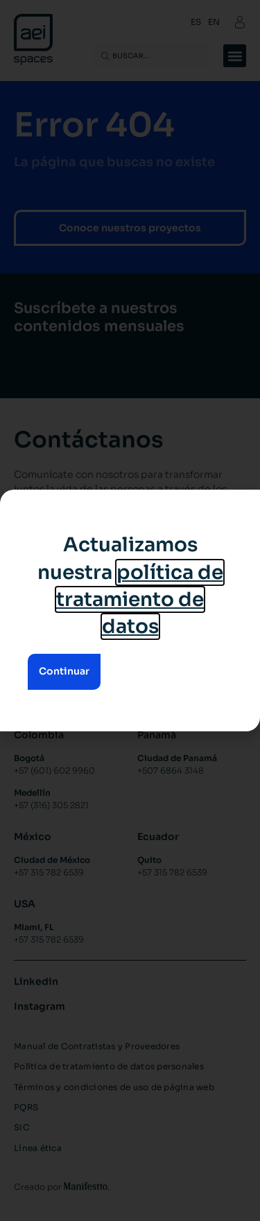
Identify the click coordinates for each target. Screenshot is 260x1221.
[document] (130, 610)
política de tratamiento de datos (139, 599)
